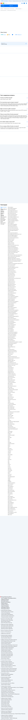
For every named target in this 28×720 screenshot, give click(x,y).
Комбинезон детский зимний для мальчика (14, 266)
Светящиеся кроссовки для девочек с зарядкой (15, 330)
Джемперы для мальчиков (12, 272)
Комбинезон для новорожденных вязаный (14, 249)
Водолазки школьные (11, 227)
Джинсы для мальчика (11, 276)
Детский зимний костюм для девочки (13, 308)
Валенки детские (10, 394)
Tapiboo (9, 389)
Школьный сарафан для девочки (13, 223)
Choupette (9, 430)
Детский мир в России (10, 585)
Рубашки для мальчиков (11, 264)
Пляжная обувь (10, 419)
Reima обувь (10, 402)
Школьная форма (10, 195)
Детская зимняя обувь (11, 412)
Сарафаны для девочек (11, 210)
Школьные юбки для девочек (12, 204)
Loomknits (9, 439)
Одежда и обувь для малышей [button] (4, 198)
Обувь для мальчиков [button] (2, 204)
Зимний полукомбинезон (12, 370)
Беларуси (19, 585)
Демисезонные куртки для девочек (13, 298)
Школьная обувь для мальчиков (12, 215)
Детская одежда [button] (3, 207)
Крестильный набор (11, 242)
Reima (9, 428)
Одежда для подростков (11, 348)
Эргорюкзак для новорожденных (13, 238)
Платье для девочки (11, 280)
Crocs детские (10, 384)
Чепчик (9, 483)
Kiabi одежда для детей (11, 465)
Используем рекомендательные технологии (14, 583)
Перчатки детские (10, 492)
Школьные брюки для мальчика (12, 200)
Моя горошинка (10, 250)
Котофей (9, 422)
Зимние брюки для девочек (12, 324)
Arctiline (9, 466)
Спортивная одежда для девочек (13, 302)
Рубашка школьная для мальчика (12, 207)
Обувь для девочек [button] (3, 205)
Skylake (9, 220)
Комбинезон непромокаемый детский (13, 346)
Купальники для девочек (11, 471)
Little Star (9, 460)
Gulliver (9, 424)
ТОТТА (9, 467)
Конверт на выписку (11, 231)
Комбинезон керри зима (11, 362)
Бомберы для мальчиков (11, 270)
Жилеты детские (3, 10)
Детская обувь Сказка (11, 395)
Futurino (9, 441)
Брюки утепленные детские (12, 374)
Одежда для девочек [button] (2, 202)
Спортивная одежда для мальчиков (13, 255)
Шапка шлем (10, 489)
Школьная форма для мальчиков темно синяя (14, 222)
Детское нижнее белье (11, 479)
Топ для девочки (10, 482)
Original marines (10, 438)
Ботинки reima (10, 405)
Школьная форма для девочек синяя (13, 205)
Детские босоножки (11, 406)
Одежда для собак (14, 569)
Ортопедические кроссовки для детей (13, 400)
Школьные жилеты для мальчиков (13, 216)
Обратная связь (14, 534)
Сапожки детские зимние (12, 397)
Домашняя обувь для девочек (12, 331)
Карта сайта (14, 535)
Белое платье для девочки (12, 310)
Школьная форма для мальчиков (12, 199)
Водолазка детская (10, 359)
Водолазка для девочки (11, 325)
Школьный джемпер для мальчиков (13, 226)
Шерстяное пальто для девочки (12, 321)
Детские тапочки (10, 386)
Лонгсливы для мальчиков (12, 275)
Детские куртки (10, 342)
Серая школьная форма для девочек (13, 209)
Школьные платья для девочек (12, 206)
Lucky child (9, 462)
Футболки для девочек (11, 288)
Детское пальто (10, 367)
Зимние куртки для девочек (12, 307)
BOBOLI (9, 468)
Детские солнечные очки (12, 498)
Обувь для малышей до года (12, 245)
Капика (9, 433)
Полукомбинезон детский (12, 351)
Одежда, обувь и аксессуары (9, 8)
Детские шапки (10, 487)
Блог (14, 560)
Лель (8, 449)
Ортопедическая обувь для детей (13, 378)
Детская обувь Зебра (11, 396)
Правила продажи (14, 527)
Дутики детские (10, 411)
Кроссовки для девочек (11, 329)
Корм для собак (14, 568)
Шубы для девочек (10, 294)
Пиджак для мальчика (11, 369)
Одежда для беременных (11, 335)
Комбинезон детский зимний (12, 340)
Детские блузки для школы (12, 201)
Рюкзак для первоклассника (12, 488)
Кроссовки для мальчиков (12, 326)
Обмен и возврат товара (14, 525)
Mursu (9, 418)
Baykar (9, 461)
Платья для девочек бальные (12, 286)
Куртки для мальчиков (11, 254)
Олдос (9, 427)
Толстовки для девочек (11, 283)
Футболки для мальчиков (11, 259)
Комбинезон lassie (10, 347)
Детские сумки (10, 493)
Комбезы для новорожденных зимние (13, 239)
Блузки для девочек (11, 318)
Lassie (9, 429)
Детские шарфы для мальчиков (12, 495)
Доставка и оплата (14, 523)
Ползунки (9, 343)
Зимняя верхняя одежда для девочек (13, 304)
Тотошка (9, 444)
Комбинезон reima (10, 341)
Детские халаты (10, 477)
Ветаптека (14, 571)
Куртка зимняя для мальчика (12, 260)
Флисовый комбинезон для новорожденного (14, 248)
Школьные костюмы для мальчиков (13, 217)
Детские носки (10, 473)
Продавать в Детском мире (14, 524)
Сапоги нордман (10, 379)
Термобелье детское (11, 364)
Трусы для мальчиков (11, 478)
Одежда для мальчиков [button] (2, 200)
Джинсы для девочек (11, 309)
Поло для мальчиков (11, 265)
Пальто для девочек (11, 303)
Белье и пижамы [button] (3, 211)
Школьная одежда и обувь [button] (4, 196)
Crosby (9, 454)
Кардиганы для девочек (11, 287)
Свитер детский (10, 373)
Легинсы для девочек (11, 293)
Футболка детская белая (11, 368)
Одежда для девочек (11, 292)
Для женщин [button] (2, 206)
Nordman (9, 381)
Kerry (8, 435)
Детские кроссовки (11, 385)
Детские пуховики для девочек (12, 299)
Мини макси (10, 457)
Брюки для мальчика (11, 258)
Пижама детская (10, 476)
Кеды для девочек (10, 332)
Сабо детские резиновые (11, 416)
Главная (2, 8)
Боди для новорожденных (12, 234)
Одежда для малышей (11, 232)
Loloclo (9, 445)
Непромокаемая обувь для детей (13, 417)
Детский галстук (10, 494)
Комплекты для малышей (11, 253)
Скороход (9, 408)
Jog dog (9, 390)
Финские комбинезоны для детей (13, 352)
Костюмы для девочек (11, 315)
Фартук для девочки (11, 211)
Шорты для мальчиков (11, 271)
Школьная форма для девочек (12, 196)
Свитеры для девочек (11, 297)
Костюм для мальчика (11, 261)
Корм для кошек (14, 565)
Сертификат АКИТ (14, 532)
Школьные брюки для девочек (12, 212)
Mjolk (9, 451)
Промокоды (14, 528)
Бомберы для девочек (11, 314)
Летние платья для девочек (12, 313)
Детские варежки (10, 484)
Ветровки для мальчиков (11, 256)
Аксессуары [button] (2, 212)
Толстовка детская (10, 357)
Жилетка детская (10, 358)
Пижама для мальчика (11, 269)
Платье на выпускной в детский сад (13, 233)
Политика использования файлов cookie (14, 531)
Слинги (9, 336)
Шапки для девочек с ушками (12, 500)
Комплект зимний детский (12, 363)
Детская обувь (10, 375)
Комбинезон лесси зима (11, 353)
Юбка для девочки (10, 282)
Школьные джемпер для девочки (13, 221)
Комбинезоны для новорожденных (13, 237)
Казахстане (15, 585)
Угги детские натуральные (12, 392)
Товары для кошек (14, 564)
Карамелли (9, 456)
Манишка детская (10, 499)
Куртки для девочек (11, 319)
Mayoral (9, 434)
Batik (8, 450)
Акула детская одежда (11, 423)
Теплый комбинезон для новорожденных (14, 244)
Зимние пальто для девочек (12, 281)
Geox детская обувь (11, 391)
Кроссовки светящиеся (11, 380)
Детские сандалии (10, 401)
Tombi (9, 407)
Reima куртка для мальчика (12, 277)
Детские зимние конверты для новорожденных (15, 243)
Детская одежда (18, 8)
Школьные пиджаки (11, 228)
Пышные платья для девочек (12, 291)
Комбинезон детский (11, 337)
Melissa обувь (10, 413)
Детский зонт (10, 503)
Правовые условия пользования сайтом (14, 582)
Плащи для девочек (11, 356)
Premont (9, 455)
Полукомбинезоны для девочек (12, 320)
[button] (11, 6)
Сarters (9, 446)
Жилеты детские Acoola (11, 10)
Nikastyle (9, 440)
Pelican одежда (10, 443)
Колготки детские (10, 472)
